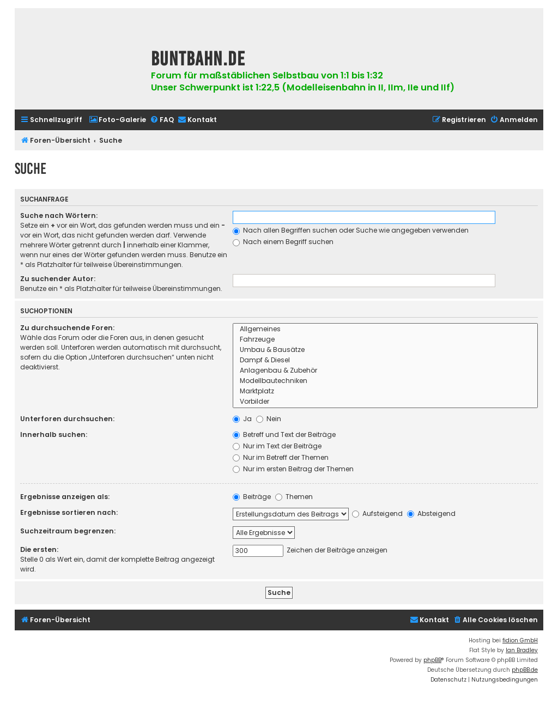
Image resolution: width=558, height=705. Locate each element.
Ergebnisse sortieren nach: (69, 512)
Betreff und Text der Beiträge (284, 434)
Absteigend (431, 513)
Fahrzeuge (385, 340)
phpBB (432, 660)
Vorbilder (385, 402)
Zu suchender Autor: (57, 278)
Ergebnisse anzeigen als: (65, 496)
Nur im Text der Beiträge (277, 446)
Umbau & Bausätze (385, 350)
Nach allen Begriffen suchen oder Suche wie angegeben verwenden (351, 230)
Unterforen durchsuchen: (67, 418)
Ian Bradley (522, 650)
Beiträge (252, 496)
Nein (268, 418)
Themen (294, 496)
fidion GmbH (520, 640)
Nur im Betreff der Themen (281, 457)
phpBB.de (525, 670)
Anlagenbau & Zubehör (385, 371)
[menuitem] (117, 120)
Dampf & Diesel (385, 360)
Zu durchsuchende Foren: (67, 327)
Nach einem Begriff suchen (283, 241)
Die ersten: (39, 549)
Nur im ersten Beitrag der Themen (293, 468)
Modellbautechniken (385, 381)
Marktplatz (385, 391)
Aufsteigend (377, 513)
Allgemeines (385, 329)
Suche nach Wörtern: (59, 215)
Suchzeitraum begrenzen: (68, 531)
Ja (242, 418)
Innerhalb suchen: (53, 434)
